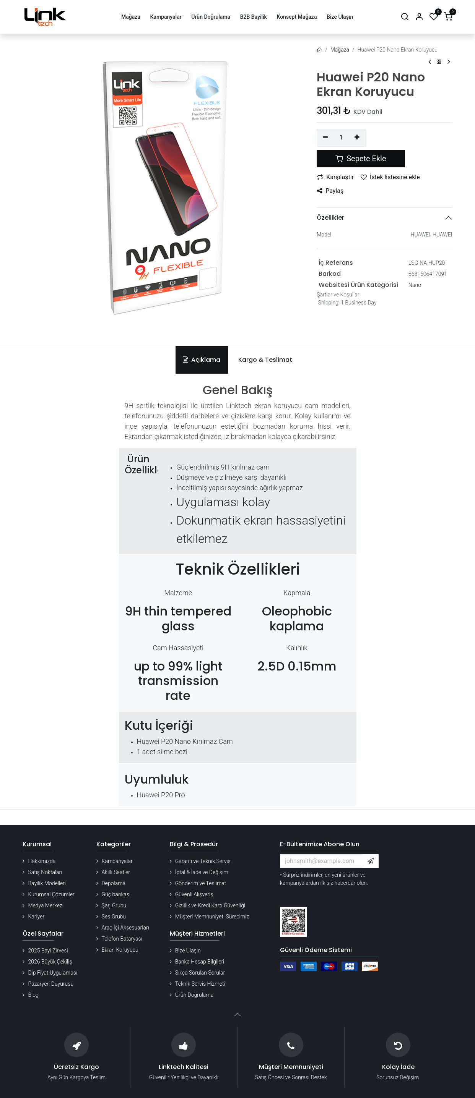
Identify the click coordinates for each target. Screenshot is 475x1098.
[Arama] (404, 17)
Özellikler (330, 217)
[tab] (263, 360)
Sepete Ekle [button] (360, 158)
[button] (371, 861)
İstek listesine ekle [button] (390, 177)
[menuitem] (130, 17)
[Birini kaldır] (325, 137)
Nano (414, 285)
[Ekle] (357, 137)
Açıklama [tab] (201, 359)
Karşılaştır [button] (335, 177)
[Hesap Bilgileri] (419, 17)
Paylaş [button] (330, 190)
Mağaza (339, 50)
